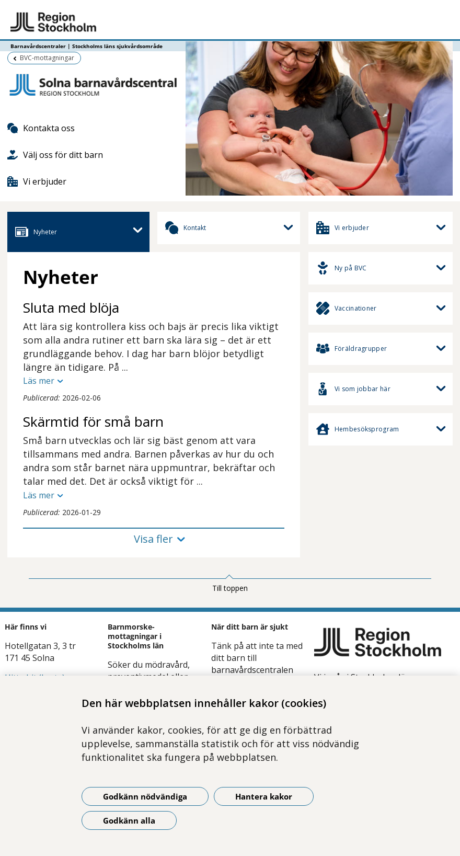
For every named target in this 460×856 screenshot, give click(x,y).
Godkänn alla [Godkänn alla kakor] (129, 820)
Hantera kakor (263, 796)
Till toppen (230, 588)
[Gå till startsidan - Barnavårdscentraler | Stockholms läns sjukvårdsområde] (230, 22)
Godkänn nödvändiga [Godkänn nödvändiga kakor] (145, 796)
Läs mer (38, 380)
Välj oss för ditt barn (55, 155)
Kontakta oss (41, 128)
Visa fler (153, 539)
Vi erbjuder (36, 181)
